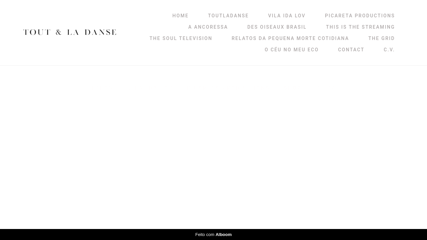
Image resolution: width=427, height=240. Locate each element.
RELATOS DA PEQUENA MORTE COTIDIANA (290, 38)
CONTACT (351, 49)
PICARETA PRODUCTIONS (360, 15)
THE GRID (381, 38)
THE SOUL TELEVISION (180, 38)
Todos (102, 88)
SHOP (293, 88)
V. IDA (326, 88)
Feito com (213, 234)
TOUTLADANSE (228, 15)
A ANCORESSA (208, 27)
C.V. (389, 49)
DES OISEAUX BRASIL (277, 27)
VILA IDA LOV (287, 15)
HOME (180, 15)
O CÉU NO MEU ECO (292, 49)
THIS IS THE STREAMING (360, 27)
